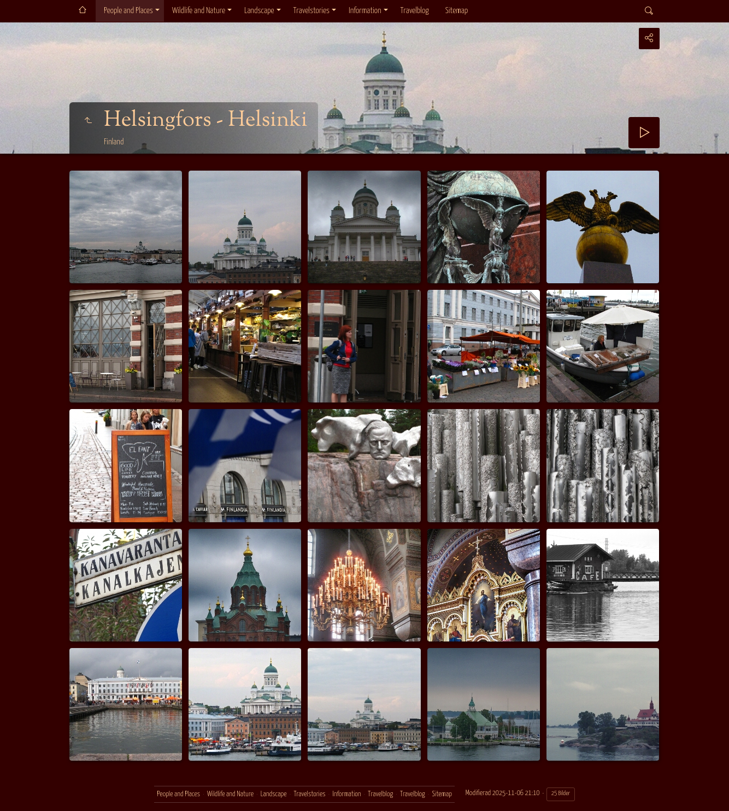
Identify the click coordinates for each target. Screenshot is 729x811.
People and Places (128, 11)
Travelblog (415, 11)
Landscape (259, 11)
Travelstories (311, 11)
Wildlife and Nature (198, 11)
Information (365, 11)
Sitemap (456, 11)
